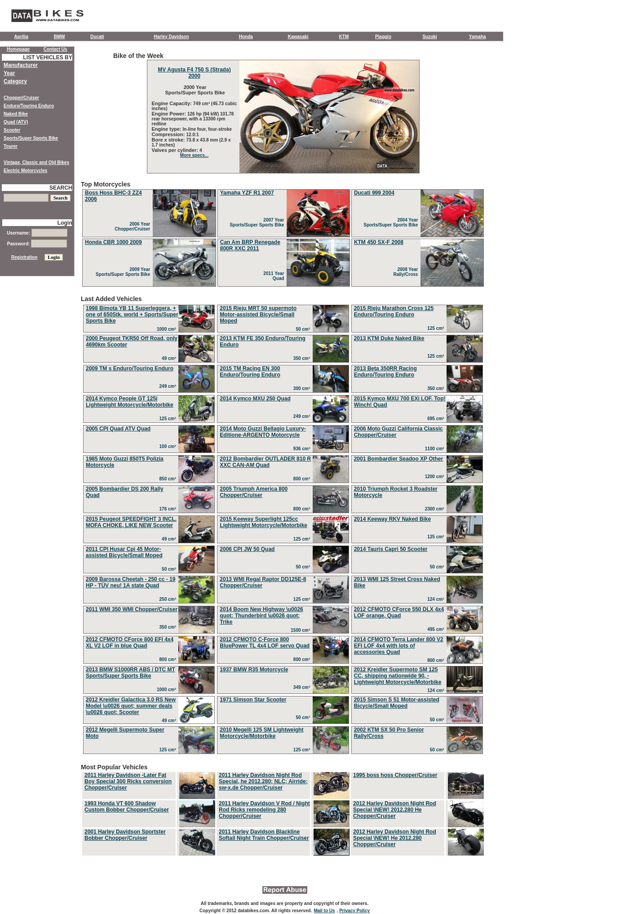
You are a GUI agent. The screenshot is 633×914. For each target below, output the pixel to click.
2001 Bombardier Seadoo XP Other (398, 459)
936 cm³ (303, 448)
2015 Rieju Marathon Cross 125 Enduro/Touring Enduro (394, 311)
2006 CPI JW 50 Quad (247, 549)
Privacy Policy (354, 910)
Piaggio (383, 36)
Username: (37, 233)
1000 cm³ (167, 329)
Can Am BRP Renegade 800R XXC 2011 (250, 245)
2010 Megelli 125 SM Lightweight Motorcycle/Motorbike (261, 733)
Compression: (169, 134)
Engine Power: (169, 113)
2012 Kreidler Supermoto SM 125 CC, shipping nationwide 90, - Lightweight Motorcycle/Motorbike (398, 675)
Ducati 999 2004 (374, 193)
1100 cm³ (436, 448)
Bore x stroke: (169, 139)
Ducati (97, 36)
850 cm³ (169, 478)
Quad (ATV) (16, 122)
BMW (59, 36)
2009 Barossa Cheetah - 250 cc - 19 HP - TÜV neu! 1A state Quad (130, 582)
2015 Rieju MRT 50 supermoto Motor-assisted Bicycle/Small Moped (258, 314)
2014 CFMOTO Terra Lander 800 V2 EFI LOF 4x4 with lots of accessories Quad (398, 645)
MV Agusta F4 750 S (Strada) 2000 (194, 73)
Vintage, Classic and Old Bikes (36, 162)
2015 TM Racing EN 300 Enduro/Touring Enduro (250, 371)
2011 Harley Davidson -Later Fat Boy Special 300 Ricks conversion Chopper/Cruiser (128, 781)
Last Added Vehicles (283, 525)
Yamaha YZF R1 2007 (247, 193)
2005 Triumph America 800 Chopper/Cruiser (254, 492)
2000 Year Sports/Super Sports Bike (194, 89)
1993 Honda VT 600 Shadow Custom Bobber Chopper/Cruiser (126, 806)
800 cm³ (303, 478)
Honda (246, 36)
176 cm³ (169, 508)
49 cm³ (170, 358)
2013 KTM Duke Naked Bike (389, 338)
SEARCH (60, 188)
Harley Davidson (171, 36)
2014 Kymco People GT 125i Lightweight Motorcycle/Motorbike (129, 401)
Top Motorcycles (283, 234)
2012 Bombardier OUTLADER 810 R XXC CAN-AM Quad (265, 462)
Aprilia (21, 36)
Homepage (18, 49)
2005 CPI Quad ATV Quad (118, 429)
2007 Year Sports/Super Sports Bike (258, 222)
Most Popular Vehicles (283, 810)
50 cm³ (304, 329)
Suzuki (429, 36)
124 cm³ (437, 599)
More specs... (194, 155)
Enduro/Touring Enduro (29, 105)
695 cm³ (437, 418)
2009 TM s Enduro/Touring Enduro (129, 368)
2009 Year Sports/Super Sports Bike (124, 272)
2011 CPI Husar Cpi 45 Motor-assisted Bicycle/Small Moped (124, 552)
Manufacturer (21, 65)
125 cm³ (437, 328)
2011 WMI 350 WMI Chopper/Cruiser (131, 609)
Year (9, 73)
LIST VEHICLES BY (47, 57)
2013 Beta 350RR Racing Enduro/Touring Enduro (385, 371)
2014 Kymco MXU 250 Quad (255, 398)
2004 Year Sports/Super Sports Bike (392, 222)
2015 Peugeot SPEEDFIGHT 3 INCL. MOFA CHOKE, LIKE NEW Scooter (131, 522)
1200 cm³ (436, 476)
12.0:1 (192, 134)
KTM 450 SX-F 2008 (378, 242)
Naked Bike (16, 113)
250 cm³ (169, 599)
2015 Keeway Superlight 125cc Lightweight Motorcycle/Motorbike (263, 522)
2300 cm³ (436, 508)
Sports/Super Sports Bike (31, 138)
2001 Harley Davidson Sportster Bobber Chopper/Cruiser (125, 835)
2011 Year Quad (275, 276)
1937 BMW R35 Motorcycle (254, 669)
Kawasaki (298, 36)
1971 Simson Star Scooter (253, 700)
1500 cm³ (301, 630)
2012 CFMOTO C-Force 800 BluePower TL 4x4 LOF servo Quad (265, 642)
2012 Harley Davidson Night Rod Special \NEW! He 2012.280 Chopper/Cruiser (394, 838)
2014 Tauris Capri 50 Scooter (391, 549)
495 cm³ (437, 629)
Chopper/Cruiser (21, 97)
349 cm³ (303, 687)
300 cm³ (303, 388)
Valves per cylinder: (175, 150)
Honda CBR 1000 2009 (113, 242)
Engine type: (167, 129)
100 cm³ (169, 446)
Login (65, 223)
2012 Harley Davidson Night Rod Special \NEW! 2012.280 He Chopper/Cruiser (394, 809)
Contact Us (55, 49)
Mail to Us (324, 910)
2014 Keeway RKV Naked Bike (392, 519)
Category (15, 81)
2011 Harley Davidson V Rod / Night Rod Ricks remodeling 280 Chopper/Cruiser (264, 809)
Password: (37, 243)
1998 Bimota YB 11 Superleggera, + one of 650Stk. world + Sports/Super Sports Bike (132, 314)
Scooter (12, 130)
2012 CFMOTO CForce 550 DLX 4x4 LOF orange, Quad (399, 612)
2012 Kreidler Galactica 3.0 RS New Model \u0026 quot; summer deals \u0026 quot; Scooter (131, 706)
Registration (24, 257)
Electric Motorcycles (25, 170)
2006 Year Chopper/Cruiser (133, 226)
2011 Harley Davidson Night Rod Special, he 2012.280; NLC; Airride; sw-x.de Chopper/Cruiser (263, 781)
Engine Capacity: (172, 103)
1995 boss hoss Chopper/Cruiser (395, 775)
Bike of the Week (283, 112)
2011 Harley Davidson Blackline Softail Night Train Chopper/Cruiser (264, 835)
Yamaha (477, 36)
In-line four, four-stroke (207, 129)
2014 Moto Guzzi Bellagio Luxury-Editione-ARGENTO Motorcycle (262, 432)
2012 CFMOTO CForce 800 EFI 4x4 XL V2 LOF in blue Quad (129, 642)
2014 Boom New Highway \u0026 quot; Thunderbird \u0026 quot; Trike (261, 615)
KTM (344, 36)
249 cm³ (169, 386)
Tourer (11, 146)
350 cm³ (303, 358)
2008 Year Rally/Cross (407, 272)
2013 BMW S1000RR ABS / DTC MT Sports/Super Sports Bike (130, 672)
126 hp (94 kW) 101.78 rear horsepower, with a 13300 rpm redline (193, 118)
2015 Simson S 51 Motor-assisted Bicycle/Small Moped (396, 703)
